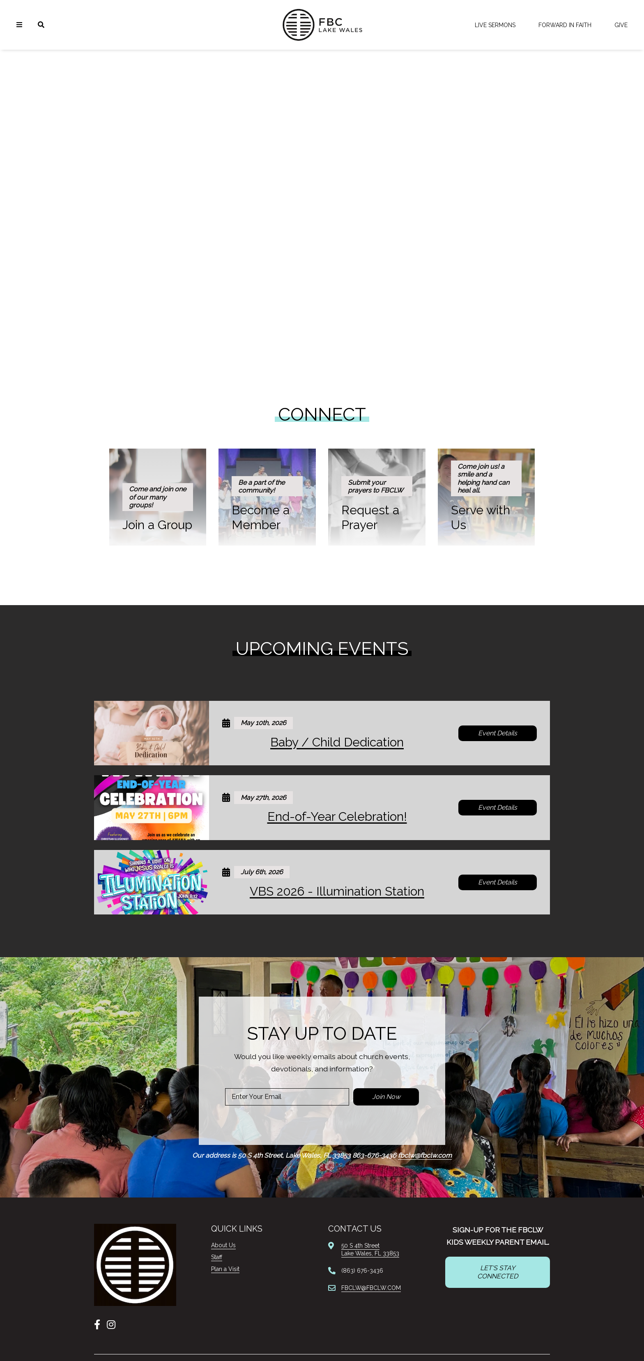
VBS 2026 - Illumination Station (337, 891)
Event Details (497, 733)
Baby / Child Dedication (337, 742)
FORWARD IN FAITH (564, 25)
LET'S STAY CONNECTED (497, 1272)
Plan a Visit (225, 1269)
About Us (223, 1245)
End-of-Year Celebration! (337, 816)
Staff (216, 1257)
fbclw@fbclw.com (425, 1155)
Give (621, 25)
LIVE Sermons (495, 25)
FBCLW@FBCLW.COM (371, 1288)
